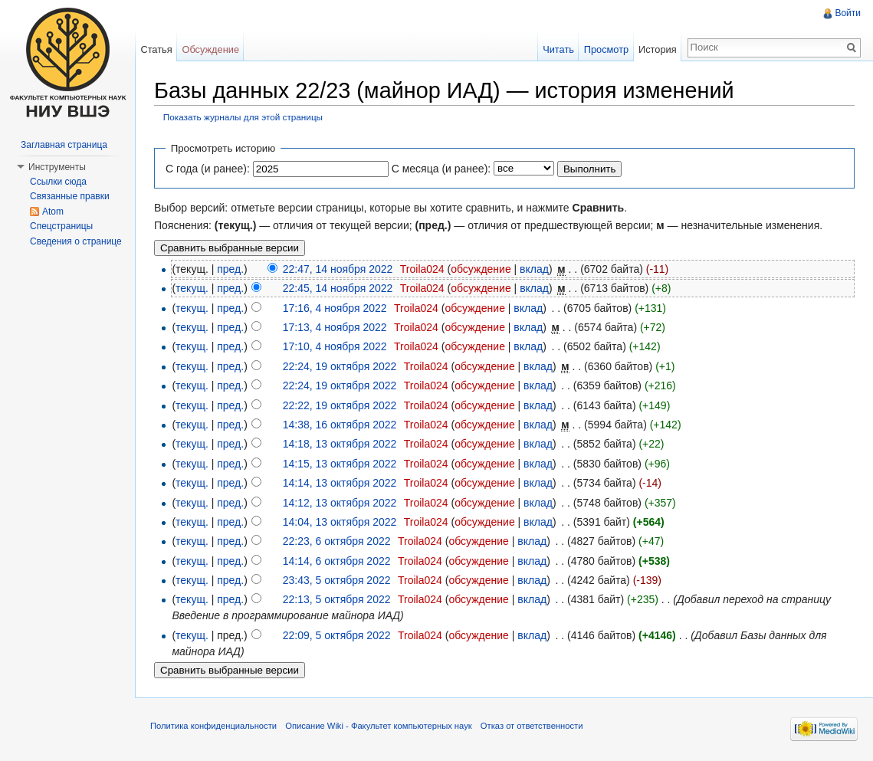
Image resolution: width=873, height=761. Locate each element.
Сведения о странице (76, 241)
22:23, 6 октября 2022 (337, 541)
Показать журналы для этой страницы (243, 117)
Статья (156, 49)
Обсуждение (210, 49)
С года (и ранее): (208, 168)
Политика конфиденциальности (213, 725)
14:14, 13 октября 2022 (340, 483)
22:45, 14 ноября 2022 (338, 288)
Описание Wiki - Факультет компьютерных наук (378, 725)
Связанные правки (70, 196)
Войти (848, 13)
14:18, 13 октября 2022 (340, 444)
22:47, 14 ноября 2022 (338, 269)
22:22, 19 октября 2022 (340, 405)
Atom (53, 211)
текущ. (192, 288)
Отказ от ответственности (532, 725)
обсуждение (480, 269)
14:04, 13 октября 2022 (340, 522)
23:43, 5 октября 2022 (337, 580)
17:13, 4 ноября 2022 (335, 327)
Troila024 (422, 269)
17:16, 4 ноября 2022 (335, 308)
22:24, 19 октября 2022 (340, 366)
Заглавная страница (64, 144)
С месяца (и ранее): (441, 168)
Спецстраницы (61, 226)
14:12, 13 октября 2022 (340, 503)
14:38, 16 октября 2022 (340, 424)
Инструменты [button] (57, 167)
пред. (230, 269)
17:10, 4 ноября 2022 (335, 346)
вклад (534, 269)
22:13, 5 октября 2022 (337, 599)
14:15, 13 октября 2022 (340, 464)
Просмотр (606, 49)
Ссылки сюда (58, 181)
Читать (558, 49)
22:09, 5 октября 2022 (337, 635)
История (657, 49)
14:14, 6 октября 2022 (337, 561)
